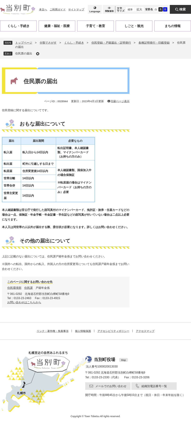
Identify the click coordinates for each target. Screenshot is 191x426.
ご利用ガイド (58, 9)
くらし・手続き (74, 42)
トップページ (23, 42)
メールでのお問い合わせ (110, 386)
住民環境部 (14, 287)
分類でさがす (48, 42)
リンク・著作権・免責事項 (52, 330)
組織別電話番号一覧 (154, 386)
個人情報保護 (83, 330)
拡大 (139, 9)
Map (123, 360)
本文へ (43, 9)
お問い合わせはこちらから (24, 302)
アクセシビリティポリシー (113, 330)
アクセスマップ (145, 330)
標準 (130, 9)
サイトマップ (76, 9)
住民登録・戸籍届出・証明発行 (111, 42)
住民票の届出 (23, 53)
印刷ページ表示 (120, 101)
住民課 (28, 287)
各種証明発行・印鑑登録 (154, 42)
